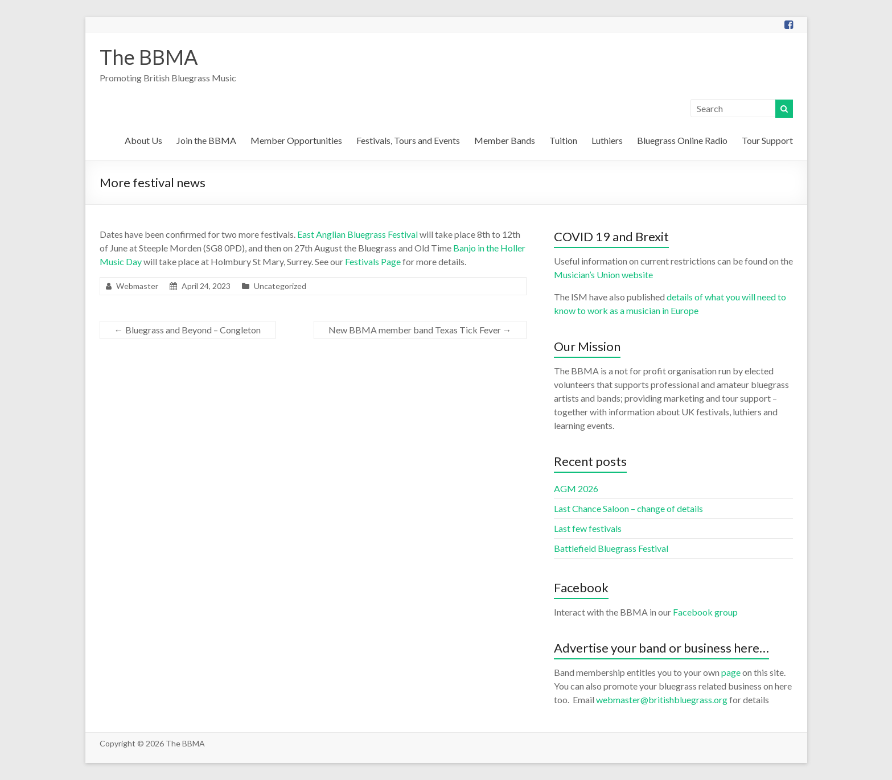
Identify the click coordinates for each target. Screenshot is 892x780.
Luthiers (607, 140)
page (731, 672)
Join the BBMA (206, 140)
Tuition (563, 140)
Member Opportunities (296, 140)
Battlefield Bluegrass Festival (611, 548)
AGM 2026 (576, 488)
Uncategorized (280, 286)
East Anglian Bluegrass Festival (357, 234)
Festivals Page (373, 261)
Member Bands (504, 140)
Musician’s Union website (603, 274)
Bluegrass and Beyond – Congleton (187, 329)
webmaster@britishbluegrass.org (661, 699)
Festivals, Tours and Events (408, 140)
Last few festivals (588, 528)
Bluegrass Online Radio (682, 140)
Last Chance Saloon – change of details (628, 508)
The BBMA (149, 56)
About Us (143, 140)
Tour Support (767, 140)
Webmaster (137, 286)
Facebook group (705, 611)
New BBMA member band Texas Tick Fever (420, 329)
